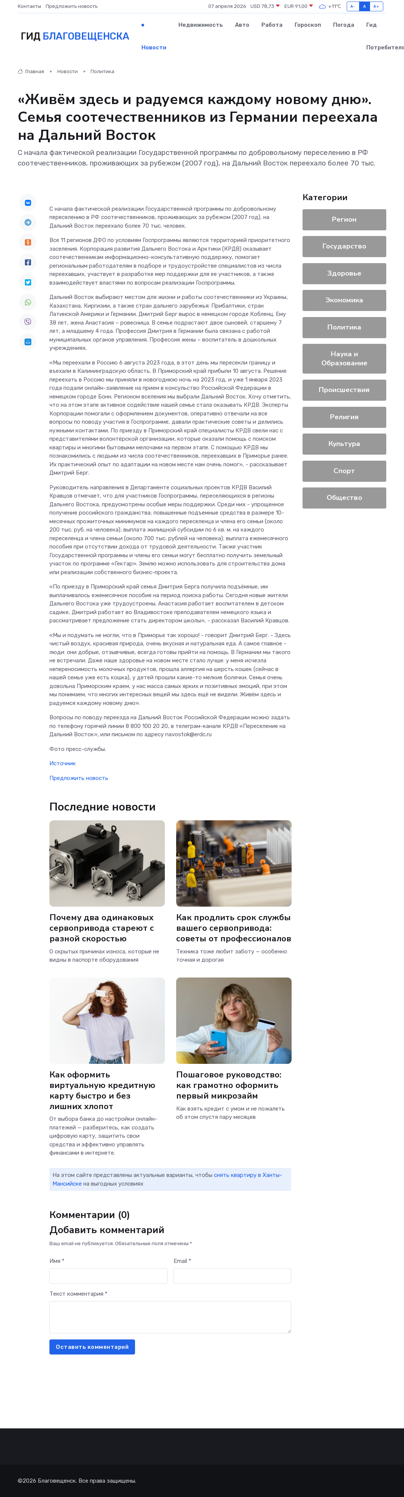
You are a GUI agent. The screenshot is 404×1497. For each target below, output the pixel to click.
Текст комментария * (78, 1293)
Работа (272, 24)
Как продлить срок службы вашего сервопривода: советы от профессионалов (233, 928)
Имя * (57, 1261)
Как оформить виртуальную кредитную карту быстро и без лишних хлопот (102, 1090)
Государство (344, 246)
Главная (31, 71)
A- (352, 6)
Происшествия (344, 390)
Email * (182, 1261)
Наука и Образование (344, 358)
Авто (242, 24)
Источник (62, 763)
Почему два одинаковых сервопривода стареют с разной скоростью (101, 928)
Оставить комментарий (92, 1347)
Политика (102, 71)
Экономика (344, 300)
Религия (344, 417)
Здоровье (344, 273)
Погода (343, 24)
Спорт (344, 471)
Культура (344, 444)
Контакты (29, 6)
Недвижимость (200, 24)
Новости (153, 47)
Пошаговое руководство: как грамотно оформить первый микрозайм (228, 1085)
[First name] (108, 1276)
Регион (344, 219)
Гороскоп (308, 24)
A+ (376, 6)
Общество (344, 498)
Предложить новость (72, 6)
